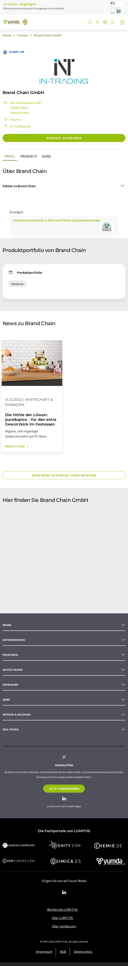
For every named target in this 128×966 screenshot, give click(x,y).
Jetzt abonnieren (63, 788)
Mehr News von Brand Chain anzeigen (64, 475)
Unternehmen (14, 640)
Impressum (44, 951)
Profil (9, 156)
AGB (63, 951)
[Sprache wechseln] (105, 22)
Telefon (12, 119)
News (46, 156)
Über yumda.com (64, 926)
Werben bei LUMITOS (62, 909)
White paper (13, 669)
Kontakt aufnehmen (64, 138)
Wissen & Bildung (17, 714)
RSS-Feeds (11, 729)
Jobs (6, 699)
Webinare (10, 684)
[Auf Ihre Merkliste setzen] (113, 22)
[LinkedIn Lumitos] (64, 892)
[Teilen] (97, 22)
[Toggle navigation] (122, 23)
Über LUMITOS (62, 918)
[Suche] (90, 22)
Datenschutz (83, 951)
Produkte (28, 156)
